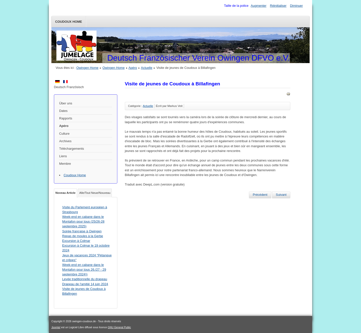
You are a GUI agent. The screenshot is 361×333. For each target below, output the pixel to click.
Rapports (65, 118)
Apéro (132, 68)
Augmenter (258, 6)
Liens (63, 156)
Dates (63, 111)
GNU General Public (119, 327)
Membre (65, 163)
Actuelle (146, 68)
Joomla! (55, 327)
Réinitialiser (278, 6)
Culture (64, 133)
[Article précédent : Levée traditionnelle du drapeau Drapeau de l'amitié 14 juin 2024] (260, 195)
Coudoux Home (68, 22)
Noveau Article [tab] (65, 192)
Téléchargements (71, 148)
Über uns (65, 103)
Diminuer (296, 6)
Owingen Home (87, 68)
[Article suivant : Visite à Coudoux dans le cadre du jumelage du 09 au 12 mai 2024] (281, 195)
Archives (65, 141)
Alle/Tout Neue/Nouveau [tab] (94, 192)
